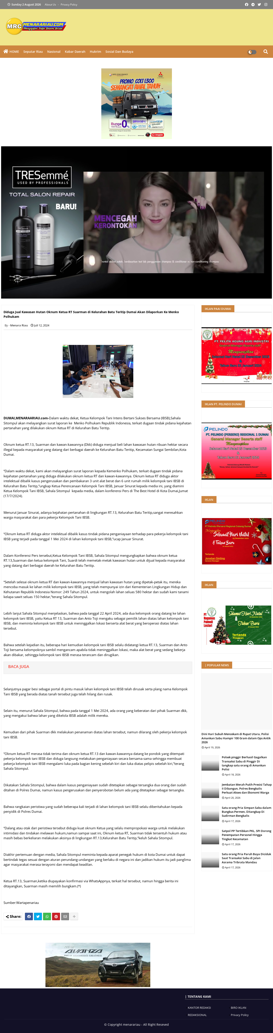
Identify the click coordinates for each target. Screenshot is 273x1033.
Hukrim (95, 51)
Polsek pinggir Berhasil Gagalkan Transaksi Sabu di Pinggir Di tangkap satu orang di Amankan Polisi (244, 763)
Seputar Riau (33, 51)
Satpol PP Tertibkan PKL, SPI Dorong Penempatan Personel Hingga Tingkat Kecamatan (246, 835)
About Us (51, 4)
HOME (14, 51)
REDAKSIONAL (197, 1015)
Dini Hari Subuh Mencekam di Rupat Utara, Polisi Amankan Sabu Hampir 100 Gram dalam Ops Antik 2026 (236, 738)
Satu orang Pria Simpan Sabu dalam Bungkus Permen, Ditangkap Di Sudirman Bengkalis (246, 812)
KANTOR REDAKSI (199, 1008)
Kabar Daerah (75, 51)
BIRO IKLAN (238, 1008)
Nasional (53, 51)
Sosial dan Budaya (119, 51)
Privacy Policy (69, 4)
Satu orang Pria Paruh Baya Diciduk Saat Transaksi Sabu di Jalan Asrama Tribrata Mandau (246, 858)
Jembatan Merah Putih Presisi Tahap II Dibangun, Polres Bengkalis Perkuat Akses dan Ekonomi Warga (247, 788)
